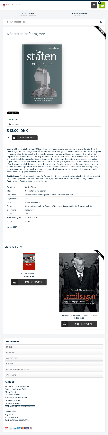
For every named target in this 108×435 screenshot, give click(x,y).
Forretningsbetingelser (18, 369)
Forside (10, 347)
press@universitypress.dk (16, 397)
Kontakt (10, 363)
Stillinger (11, 375)
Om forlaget (12, 358)
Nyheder (10, 352)
